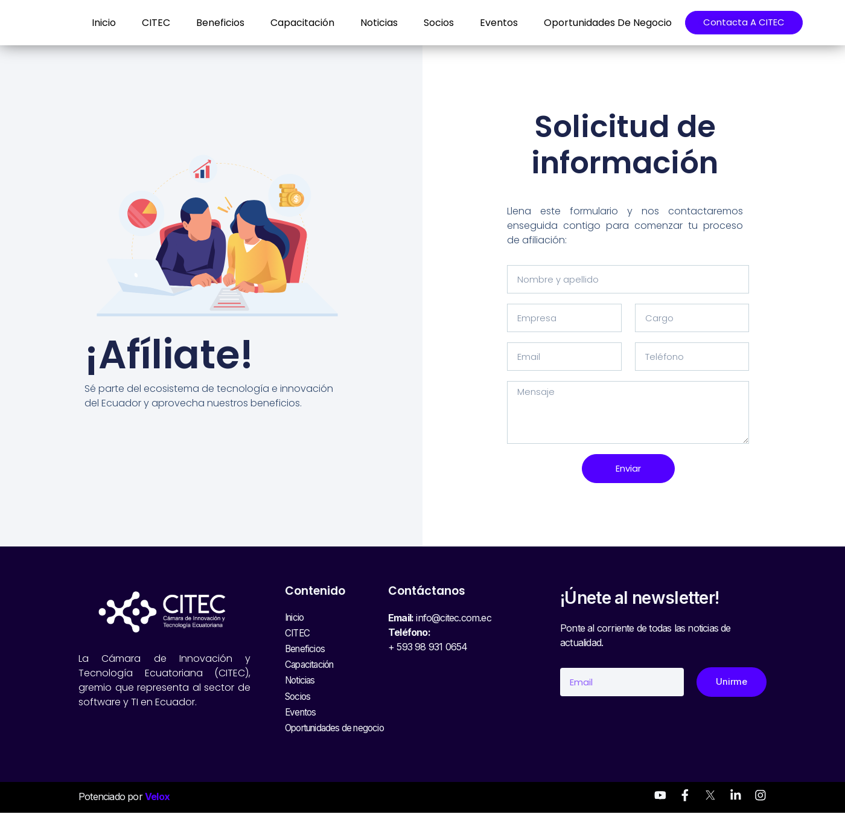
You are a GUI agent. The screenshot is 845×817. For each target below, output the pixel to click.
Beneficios (209, 23)
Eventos (488, 23)
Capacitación (292, 23)
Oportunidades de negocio (597, 23)
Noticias (368, 23)
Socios (428, 23)
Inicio (93, 23)
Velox (157, 801)
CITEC (145, 23)
